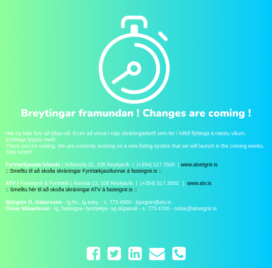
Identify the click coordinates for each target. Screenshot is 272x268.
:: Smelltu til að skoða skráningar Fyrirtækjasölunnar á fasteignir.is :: (83, 171)
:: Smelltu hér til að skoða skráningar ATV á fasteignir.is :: (71, 189)
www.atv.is (198, 183)
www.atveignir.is (199, 165)
